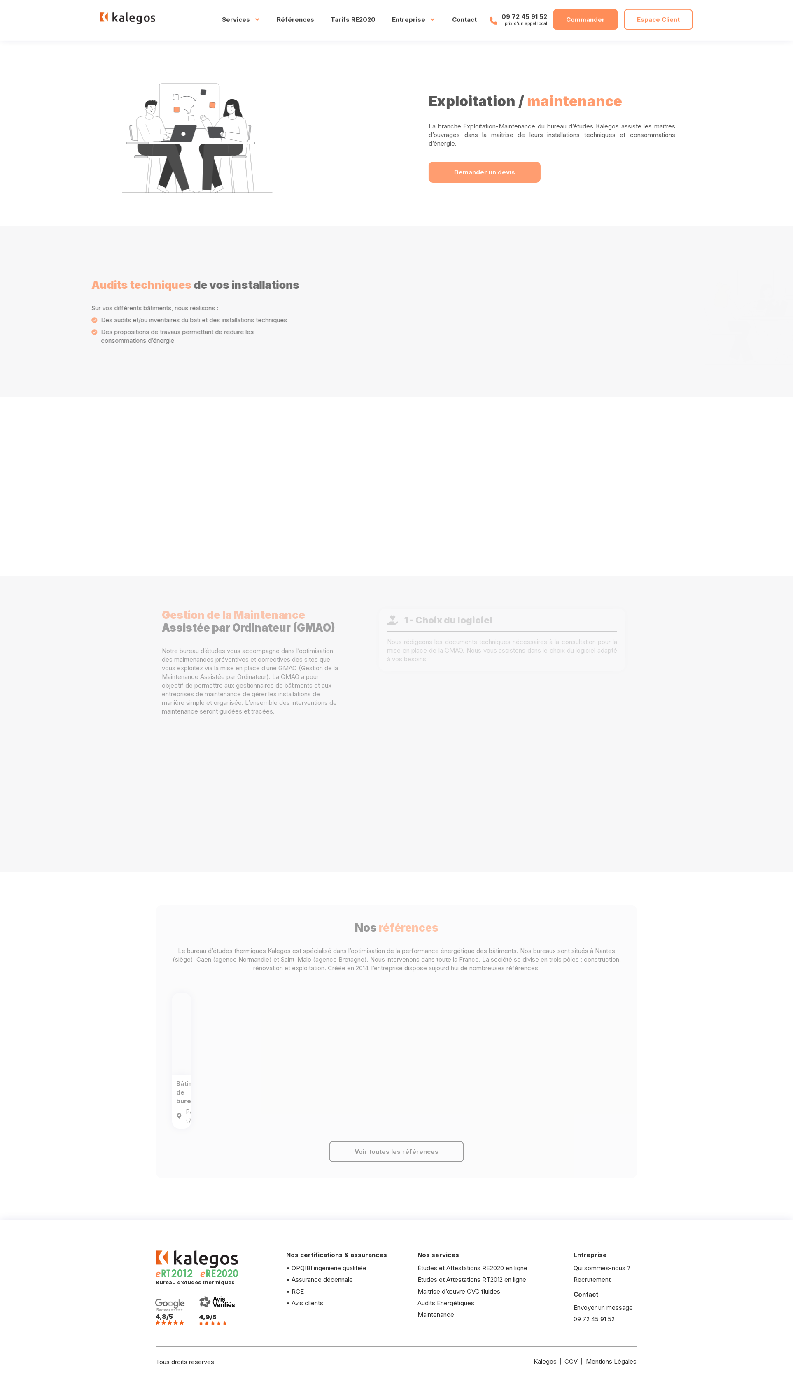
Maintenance (435, 1314)
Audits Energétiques (445, 1303)
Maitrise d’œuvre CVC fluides (458, 1291)
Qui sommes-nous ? (602, 1268)
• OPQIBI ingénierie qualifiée (327, 1268)
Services (241, 14)
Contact (464, 14)
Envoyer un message (604, 1307)
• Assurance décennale (319, 1279)
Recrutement (592, 1279)
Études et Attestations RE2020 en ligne (472, 1268)
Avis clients (307, 1303)
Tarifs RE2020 (353, 14)
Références (295, 14)
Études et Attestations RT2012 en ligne (471, 1279)
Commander (585, 14)
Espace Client (658, 14)
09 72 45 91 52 (524, 11)
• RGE (295, 1291)
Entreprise (414, 14)
